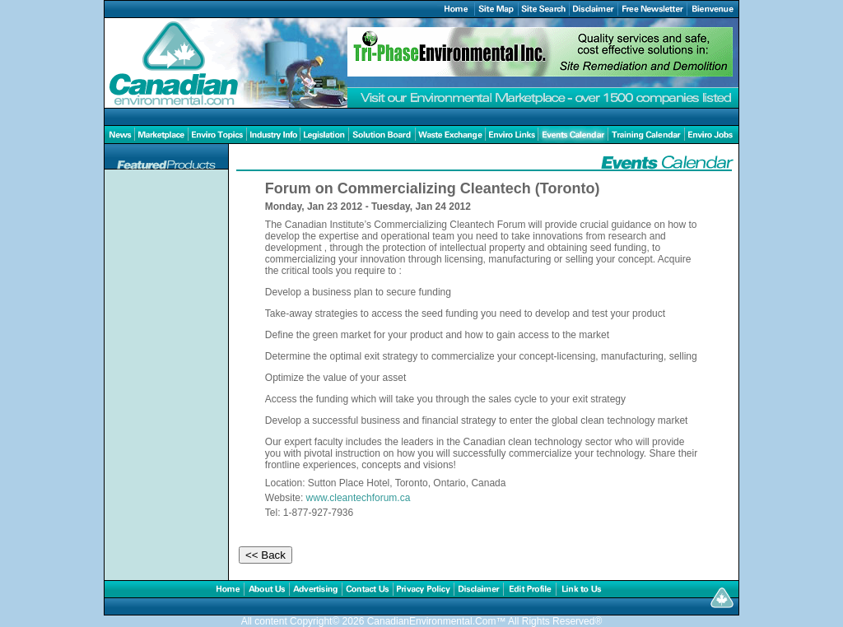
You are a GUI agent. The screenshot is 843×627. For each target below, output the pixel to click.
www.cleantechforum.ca (358, 498)
